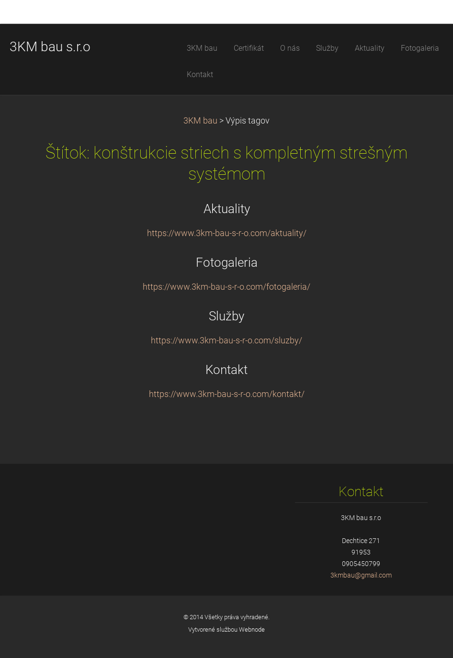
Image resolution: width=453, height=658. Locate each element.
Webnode (252, 629)
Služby (226, 316)
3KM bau (200, 120)
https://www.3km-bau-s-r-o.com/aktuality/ (226, 233)
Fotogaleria (227, 262)
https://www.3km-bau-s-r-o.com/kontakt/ (227, 394)
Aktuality (227, 209)
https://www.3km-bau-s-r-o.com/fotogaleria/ (226, 287)
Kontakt (226, 370)
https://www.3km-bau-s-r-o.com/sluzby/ (226, 340)
